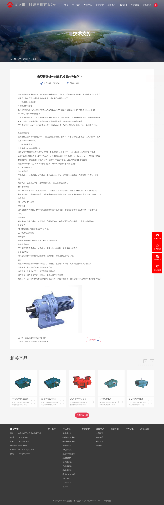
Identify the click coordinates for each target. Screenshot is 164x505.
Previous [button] (145, 369)
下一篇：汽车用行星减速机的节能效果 (28, 342)
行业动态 (99, 437)
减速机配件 (67, 458)
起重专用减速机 (69, 454)
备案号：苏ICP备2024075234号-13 (89, 501)
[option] (23, 396)
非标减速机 (67, 470)
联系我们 (147, 5)
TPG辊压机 (67, 483)
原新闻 (99, 446)
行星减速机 (67, 466)
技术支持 (36, 59)
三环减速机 (67, 446)
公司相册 (123, 5)
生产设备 (135, 5)
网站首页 (17, 59)
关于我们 (76, 5)
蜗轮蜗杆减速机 (69, 442)
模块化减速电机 (69, 474)
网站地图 (107, 501)
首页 (66, 5)
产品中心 (88, 5)
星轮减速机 (67, 450)
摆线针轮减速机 (69, 437)
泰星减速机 (67, 462)
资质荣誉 (100, 5)
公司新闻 (99, 433)
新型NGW (66, 479)
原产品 (65, 487)
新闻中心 (111, 5)
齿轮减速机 (67, 433)
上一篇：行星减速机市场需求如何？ (27, 338)
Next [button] (152, 369)
